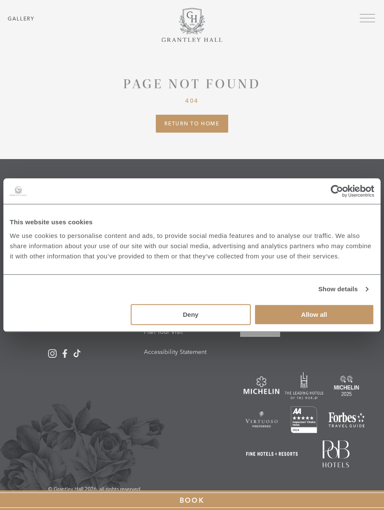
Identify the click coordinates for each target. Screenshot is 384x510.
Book (192, 500)
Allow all (314, 314)
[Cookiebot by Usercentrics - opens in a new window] (337, 191)
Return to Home (192, 123)
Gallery (21, 18)
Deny (190, 314)
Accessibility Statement (175, 352)
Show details (338, 289)
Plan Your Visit (163, 332)
